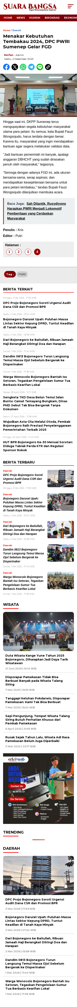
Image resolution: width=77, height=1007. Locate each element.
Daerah (16, 30)
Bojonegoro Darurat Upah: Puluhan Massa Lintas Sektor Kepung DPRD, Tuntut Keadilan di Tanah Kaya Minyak (38, 920)
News (21, 17)
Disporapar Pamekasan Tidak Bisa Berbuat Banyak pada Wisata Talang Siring (34, 680)
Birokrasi (52, 17)
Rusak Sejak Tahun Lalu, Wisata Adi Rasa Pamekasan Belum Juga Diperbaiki (37, 739)
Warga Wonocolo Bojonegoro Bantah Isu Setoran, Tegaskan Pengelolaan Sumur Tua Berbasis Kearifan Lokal (37, 984)
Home (8, 17)
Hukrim (34, 17)
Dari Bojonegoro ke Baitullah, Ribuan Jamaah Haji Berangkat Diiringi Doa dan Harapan (24, 530)
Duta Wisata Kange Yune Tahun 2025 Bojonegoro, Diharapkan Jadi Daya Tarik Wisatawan (36, 659)
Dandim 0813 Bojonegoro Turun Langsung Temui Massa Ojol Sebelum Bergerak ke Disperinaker (34, 963)
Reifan (8, 55)
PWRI (22, 274)
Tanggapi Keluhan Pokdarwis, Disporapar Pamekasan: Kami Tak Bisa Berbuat (37, 700)
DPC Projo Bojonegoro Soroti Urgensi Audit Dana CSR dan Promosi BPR (23, 479)
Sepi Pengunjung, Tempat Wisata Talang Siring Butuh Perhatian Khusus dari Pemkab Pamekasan (37, 719)
